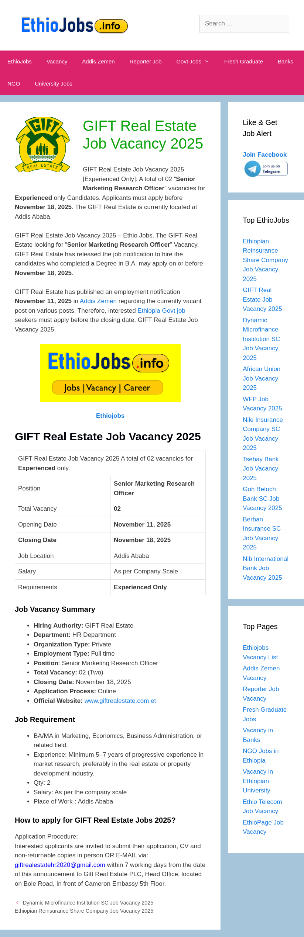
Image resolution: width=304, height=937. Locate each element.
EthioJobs (19, 61)
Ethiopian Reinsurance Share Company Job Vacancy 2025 (84, 911)
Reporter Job (146, 61)
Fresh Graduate (243, 61)
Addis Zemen (98, 61)
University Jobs (53, 83)
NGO (13, 83)
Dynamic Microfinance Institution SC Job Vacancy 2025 (88, 903)
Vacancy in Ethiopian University (258, 781)
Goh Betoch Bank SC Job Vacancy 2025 (262, 498)
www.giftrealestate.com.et (120, 700)
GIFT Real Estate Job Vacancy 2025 (262, 299)
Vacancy (57, 61)
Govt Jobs (196, 62)
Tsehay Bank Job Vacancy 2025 (261, 469)
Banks (285, 61)
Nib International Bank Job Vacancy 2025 (265, 568)
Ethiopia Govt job (161, 310)
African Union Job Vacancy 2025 (261, 378)
